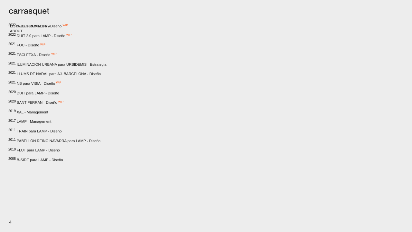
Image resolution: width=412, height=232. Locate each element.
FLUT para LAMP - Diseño (34, 150)
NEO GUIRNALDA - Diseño (38, 26)
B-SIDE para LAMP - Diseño (36, 160)
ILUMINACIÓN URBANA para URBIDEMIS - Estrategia (57, 64)
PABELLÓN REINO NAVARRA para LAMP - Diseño (54, 141)
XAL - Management (28, 112)
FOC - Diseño (26, 45)
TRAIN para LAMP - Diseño (35, 131)
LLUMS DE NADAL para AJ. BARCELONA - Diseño (54, 74)
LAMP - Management (30, 121)
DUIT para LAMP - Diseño (33, 93)
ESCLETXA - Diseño (32, 55)
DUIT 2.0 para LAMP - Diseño (39, 36)
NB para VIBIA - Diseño (34, 84)
